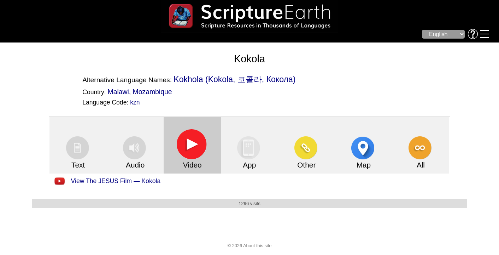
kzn (135, 102)
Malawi (118, 92)
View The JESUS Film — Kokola (116, 181)
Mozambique (152, 92)
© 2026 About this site (250, 245)
